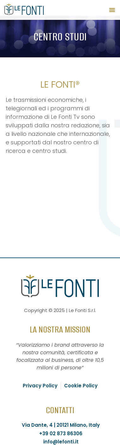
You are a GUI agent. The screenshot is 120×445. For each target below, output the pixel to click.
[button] (112, 9)
